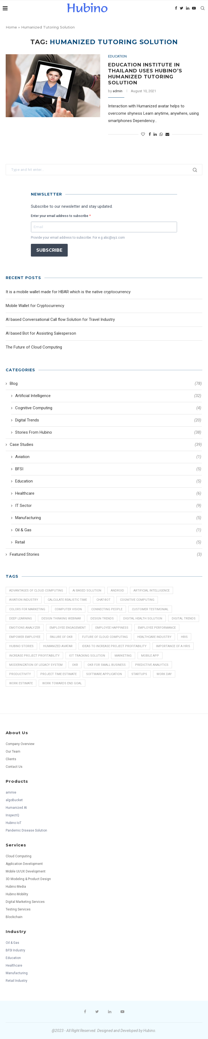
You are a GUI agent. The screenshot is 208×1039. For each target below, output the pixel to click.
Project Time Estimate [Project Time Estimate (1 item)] (58, 674)
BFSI (108, 469)
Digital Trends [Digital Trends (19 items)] (184, 618)
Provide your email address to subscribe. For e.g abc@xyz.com (78, 237)
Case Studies (106, 444)
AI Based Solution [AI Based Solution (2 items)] (87, 590)
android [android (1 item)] (117, 590)
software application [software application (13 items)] (104, 674)
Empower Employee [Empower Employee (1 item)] (24, 637)
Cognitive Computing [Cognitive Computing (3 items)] (137, 600)
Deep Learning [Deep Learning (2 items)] (20, 618)
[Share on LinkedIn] (155, 134)
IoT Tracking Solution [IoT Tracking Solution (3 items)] (87, 655)
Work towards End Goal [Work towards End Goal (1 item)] (62, 683)
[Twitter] (181, 8)
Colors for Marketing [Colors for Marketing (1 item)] (27, 609)
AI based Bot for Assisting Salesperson (41, 333)
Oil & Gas (108, 530)
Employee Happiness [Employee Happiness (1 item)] (111, 627)
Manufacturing (108, 518)
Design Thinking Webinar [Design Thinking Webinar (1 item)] (61, 618)
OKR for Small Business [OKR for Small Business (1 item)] (106, 665)
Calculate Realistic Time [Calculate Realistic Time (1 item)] (67, 600)
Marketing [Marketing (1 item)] (123, 655)
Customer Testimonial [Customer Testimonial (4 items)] (150, 609)
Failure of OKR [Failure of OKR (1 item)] (61, 637)
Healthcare (108, 493)
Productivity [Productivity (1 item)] (20, 674)
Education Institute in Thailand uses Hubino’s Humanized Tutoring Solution (145, 74)
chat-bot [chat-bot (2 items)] (103, 600)
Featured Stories (106, 554)
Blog (106, 383)
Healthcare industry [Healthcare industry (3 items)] (154, 637)
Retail (108, 542)
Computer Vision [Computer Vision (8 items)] (68, 609)
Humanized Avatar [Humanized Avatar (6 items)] (58, 646)
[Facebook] (176, 8)
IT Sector (108, 506)
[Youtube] (194, 8)
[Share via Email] (167, 134)
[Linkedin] (187, 8)
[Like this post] (143, 134)
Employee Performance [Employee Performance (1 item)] (157, 627)
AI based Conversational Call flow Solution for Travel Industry (60, 319)
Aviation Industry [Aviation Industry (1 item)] (23, 600)
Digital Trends (108, 420)
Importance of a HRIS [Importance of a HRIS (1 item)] (173, 646)
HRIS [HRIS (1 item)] (184, 637)
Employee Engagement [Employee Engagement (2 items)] (68, 627)
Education (117, 56)
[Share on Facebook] (150, 134)
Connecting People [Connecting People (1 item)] (106, 609)
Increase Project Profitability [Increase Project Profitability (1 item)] (34, 655)
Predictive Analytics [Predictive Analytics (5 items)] (151, 665)
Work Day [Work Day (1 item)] (164, 674)
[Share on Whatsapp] (161, 134)
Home (11, 27)
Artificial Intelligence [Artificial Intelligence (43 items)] (152, 590)
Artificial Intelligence (108, 396)
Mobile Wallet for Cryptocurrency (35, 305)
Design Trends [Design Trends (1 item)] (102, 618)
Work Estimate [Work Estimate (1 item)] (21, 683)
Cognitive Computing (108, 408)
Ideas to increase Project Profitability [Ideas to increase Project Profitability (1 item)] (114, 646)
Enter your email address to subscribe (60, 216)
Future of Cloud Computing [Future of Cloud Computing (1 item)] (105, 637)
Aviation (108, 457)
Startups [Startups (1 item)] (139, 674)
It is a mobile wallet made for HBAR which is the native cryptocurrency (68, 291)
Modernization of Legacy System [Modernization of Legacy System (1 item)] (36, 665)
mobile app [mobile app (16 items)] (150, 655)
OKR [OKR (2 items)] (75, 665)
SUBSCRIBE (49, 250)
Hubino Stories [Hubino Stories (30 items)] (21, 646)
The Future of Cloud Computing (34, 347)
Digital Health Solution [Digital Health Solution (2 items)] (142, 618)
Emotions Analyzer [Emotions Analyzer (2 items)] (24, 627)
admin (117, 91)
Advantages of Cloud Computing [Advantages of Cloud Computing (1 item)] (36, 590)
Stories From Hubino (108, 432)
